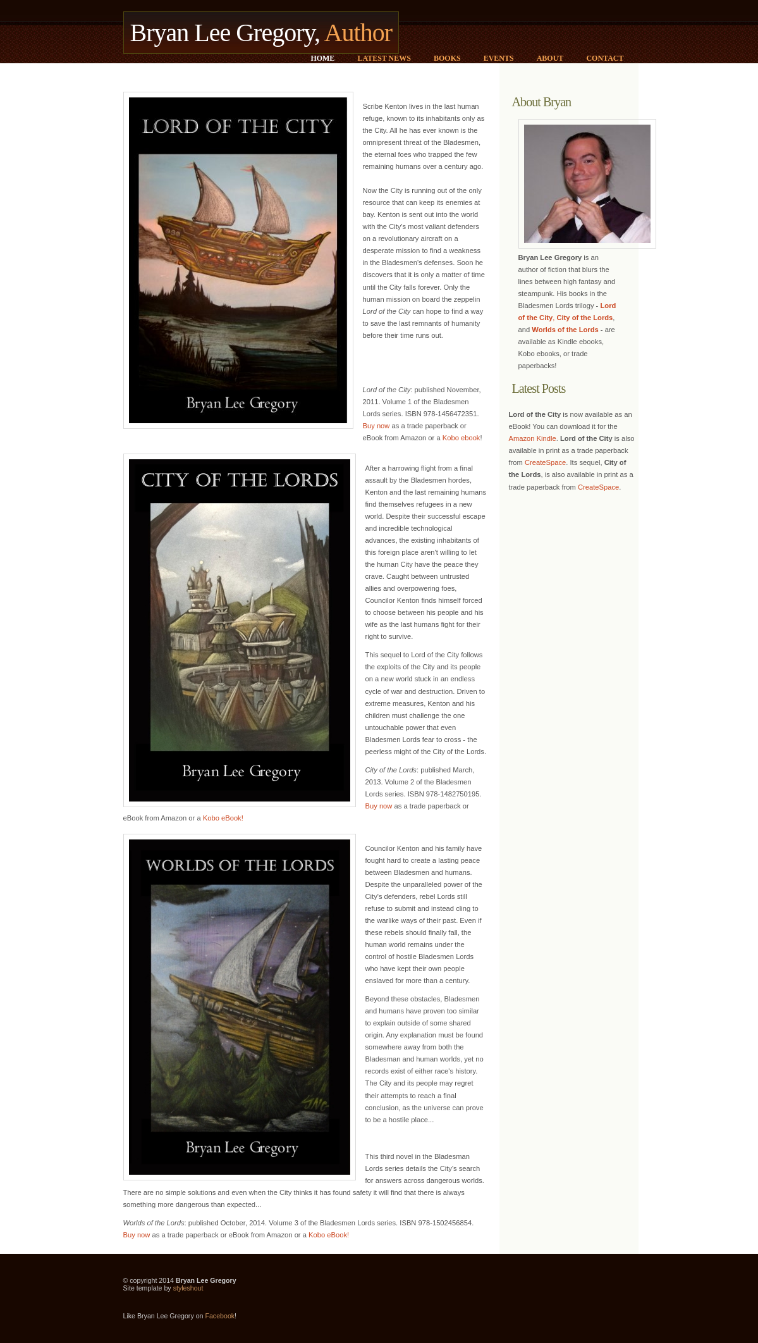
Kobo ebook (461, 438)
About (550, 58)
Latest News (384, 58)
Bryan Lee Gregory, (261, 32)
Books (447, 58)
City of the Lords (584, 317)
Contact (604, 58)
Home (322, 58)
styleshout (188, 1288)
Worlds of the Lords (565, 329)
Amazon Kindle (532, 438)
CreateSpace (545, 462)
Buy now (376, 426)
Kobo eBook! (223, 818)
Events (499, 58)
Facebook (220, 1316)
